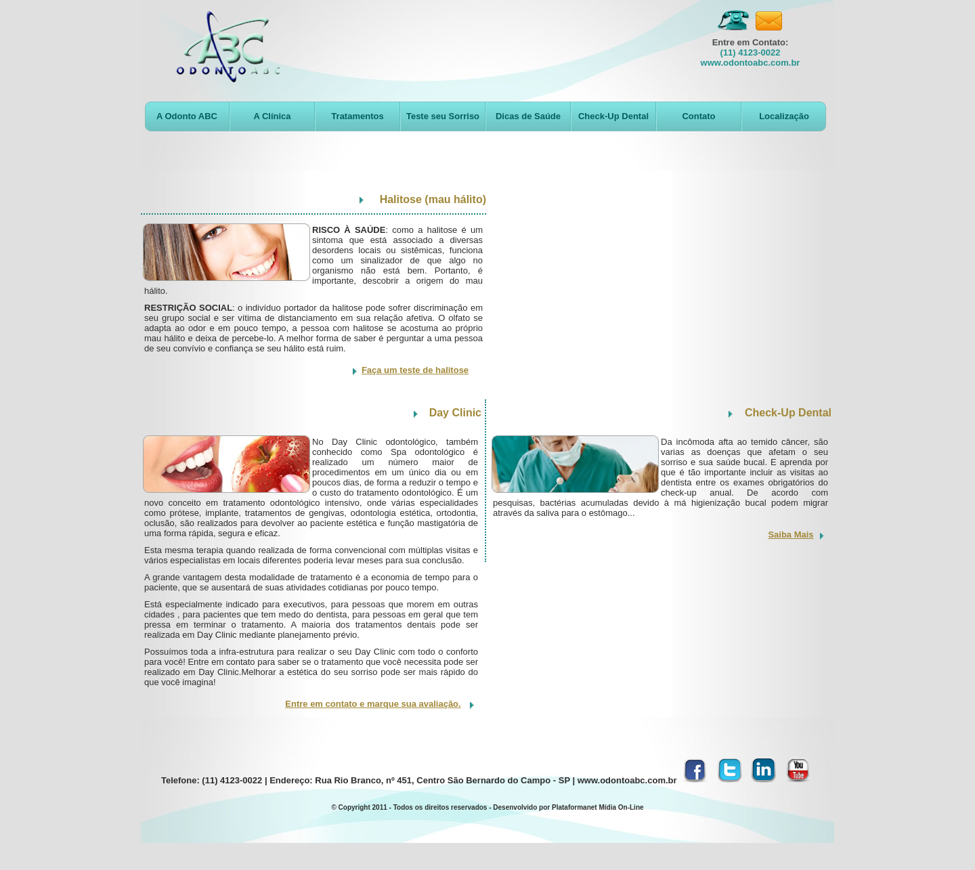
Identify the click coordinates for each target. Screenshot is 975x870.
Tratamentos (357, 116)
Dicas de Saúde (528, 116)
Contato (698, 116)
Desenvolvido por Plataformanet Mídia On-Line (568, 807)
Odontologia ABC (228, 46)
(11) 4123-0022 (750, 52)
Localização (784, 116)
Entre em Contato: (750, 42)
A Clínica (271, 116)
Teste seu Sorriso (442, 116)
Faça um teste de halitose (415, 370)
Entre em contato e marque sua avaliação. (372, 704)
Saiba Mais (790, 534)
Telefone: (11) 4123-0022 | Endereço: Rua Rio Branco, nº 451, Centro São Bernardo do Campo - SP (365, 780)
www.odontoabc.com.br (750, 63)
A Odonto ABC (186, 116)
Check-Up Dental (613, 116)
